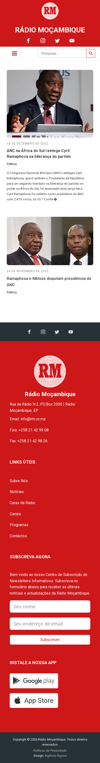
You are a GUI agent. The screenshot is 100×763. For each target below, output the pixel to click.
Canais (15, 514)
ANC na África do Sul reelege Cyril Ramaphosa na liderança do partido (39, 153)
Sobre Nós (19, 481)
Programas (19, 525)
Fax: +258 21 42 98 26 (28, 441)
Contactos (18, 536)
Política (12, 164)
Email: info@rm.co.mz (28, 419)
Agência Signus (55, 755)
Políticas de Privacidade (50, 750)
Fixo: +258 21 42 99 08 (29, 430)
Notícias (17, 491)
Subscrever (50, 640)
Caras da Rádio (22, 503)
